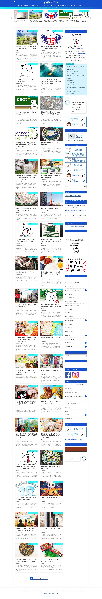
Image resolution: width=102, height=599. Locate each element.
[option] (51, 17)
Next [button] (90, 18)
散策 (67, 335)
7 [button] (53, 25)
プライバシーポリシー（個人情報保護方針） (75, 226)
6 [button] (51, 25)
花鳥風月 (68, 346)
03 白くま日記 (69, 286)
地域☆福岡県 (69, 327)
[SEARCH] (87, 2)
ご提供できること (46, 5)
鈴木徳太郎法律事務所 (73, 196)
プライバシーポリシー (49, 593)
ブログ (84, 5)
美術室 (68, 342)
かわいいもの (69, 294)
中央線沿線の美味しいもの (72, 305)
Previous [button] (11, 18)
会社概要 (79, 5)
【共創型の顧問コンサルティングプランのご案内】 (31, 5)
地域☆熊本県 (69, 324)
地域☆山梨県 (69, 312)
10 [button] (57, 25)
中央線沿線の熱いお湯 (71, 301)
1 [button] (44, 25)
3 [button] (47, 25)
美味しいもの (69, 339)
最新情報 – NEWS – (69, 388)
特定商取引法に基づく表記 (71, 392)
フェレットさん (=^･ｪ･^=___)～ (73, 297)
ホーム (18, 5)
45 (43, 578)
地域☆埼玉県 (69, 309)
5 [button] (50, 25)
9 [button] (56, 25)
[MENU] (14, 2)
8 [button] (54, 25)
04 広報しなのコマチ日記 (72, 290)
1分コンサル (53, 5)
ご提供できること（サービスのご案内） (74, 396)
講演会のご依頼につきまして (63, 5)
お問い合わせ (73, 5)
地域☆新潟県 (69, 316)
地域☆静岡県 (69, 331)
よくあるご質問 (68, 418)
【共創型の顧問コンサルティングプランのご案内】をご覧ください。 (51, 7)
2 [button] (46, 25)
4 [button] (49, 25)
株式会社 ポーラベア (51, 3)
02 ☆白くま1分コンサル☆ (72, 282)
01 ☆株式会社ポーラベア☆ (72, 279)
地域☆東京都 (69, 320)
